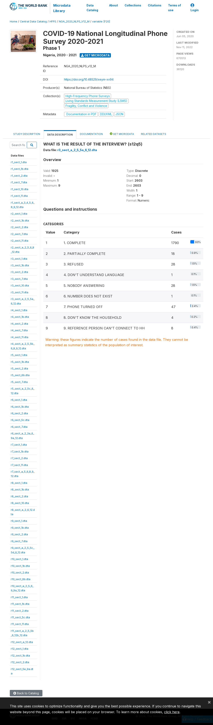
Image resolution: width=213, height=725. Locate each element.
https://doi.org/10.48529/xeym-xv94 (89, 79)
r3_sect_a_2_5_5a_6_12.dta (77, 150)
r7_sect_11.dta (19, 465)
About (113, 5)
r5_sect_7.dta (19, 382)
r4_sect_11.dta (19, 337)
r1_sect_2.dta (19, 175)
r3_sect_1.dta (19, 258)
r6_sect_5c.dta (20, 420)
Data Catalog (92, 8)
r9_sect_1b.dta (20, 527)
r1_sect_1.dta (19, 162)
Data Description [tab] (60, 134)
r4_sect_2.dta (19, 323)
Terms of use (174, 8)
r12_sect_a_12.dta (22, 642)
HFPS (53, 21)
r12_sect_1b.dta (20, 655)
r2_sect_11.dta (19, 240)
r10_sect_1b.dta (20, 565)
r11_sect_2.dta (19, 610)
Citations (154, 5)
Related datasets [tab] (153, 134)
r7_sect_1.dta (19, 444)
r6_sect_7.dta (19, 426)
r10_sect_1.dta (19, 559)
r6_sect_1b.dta (20, 406)
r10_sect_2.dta (20, 572)
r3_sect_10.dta (20, 285)
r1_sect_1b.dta (19, 168)
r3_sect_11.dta (19, 292)
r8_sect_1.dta (19, 482)
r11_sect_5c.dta (20, 617)
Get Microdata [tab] (122, 134)
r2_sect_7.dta (19, 234)
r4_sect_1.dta (19, 310)
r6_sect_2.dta (19, 413)
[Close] (209, 701)
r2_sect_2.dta (19, 227)
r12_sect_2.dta (20, 662)
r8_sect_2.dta (19, 496)
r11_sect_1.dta (19, 597)
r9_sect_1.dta (19, 520)
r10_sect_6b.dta (20, 579)
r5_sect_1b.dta (20, 361)
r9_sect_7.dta (19, 541)
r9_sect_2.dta (19, 534)
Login (195, 8)
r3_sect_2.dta (19, 272)
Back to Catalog (26, 693)
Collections (133, 5)
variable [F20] (101, 21)
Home (13, 21)
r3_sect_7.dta (19, 278)
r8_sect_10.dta (20, 503)
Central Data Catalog (33, 21)
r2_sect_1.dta (19, 213)
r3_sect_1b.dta (20, 265)
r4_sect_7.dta (19, 330)
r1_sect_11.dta (19, 195)
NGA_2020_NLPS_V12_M (74, 21)
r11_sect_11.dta (20, 624)
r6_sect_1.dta (19, 399)
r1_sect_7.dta (19, 182)
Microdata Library (61, 8)
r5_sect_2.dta (19, 368)
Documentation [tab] (91, 134)
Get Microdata (95, 55)
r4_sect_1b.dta (20, 316)
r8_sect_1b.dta (20, 489)
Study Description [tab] (26, 134)
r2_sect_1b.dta (20, 220)
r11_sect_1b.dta (20, 603)
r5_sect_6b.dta (20, 375)
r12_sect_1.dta (19, 648)
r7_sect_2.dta (19, 458)
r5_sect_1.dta (19, 355)
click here (172, 712)
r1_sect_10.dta (19, 189)
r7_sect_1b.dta (19, 451)
